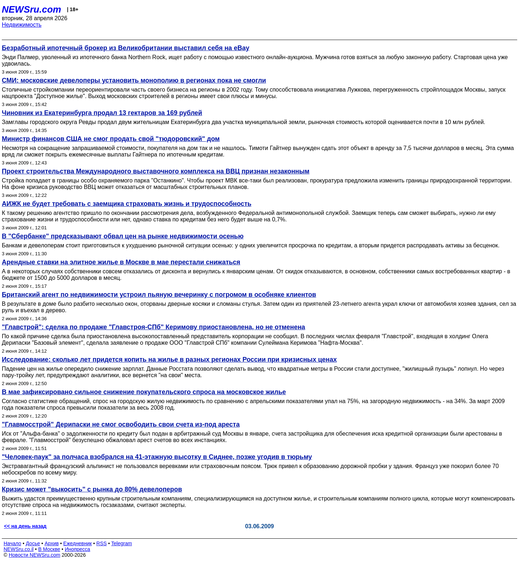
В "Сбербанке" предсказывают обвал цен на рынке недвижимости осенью (123, 236)
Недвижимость (21, 25)
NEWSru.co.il (19, 549)
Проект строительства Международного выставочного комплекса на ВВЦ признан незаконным (156, 171)
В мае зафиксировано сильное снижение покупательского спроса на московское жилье (144, 392)
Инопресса (77, 549)
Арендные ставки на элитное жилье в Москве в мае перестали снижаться (121, 262)
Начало (12, 543)
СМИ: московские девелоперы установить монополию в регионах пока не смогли (134, 80)
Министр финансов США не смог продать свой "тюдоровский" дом (111, 138)
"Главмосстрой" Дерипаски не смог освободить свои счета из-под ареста (121, 424)
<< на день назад (25, 526)
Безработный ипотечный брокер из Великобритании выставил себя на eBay (125, 48)
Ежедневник (77, 543)
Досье (33, 543)
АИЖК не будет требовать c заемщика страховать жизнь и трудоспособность (127, 203)
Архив (52, 543)
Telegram (121, 543)
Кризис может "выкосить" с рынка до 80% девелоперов (92, 489)
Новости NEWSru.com (34, 555)
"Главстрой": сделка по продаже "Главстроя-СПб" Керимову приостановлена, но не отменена (153, 327)
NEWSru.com (31, 9)
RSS (101, 543)
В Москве (49, 549)
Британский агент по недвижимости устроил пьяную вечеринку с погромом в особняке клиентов (159, 294)
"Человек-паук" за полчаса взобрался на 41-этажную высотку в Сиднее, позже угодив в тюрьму (157, 456)
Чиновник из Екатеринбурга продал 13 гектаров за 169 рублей (102, 112)
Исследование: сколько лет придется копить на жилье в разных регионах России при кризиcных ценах (169, 359)
